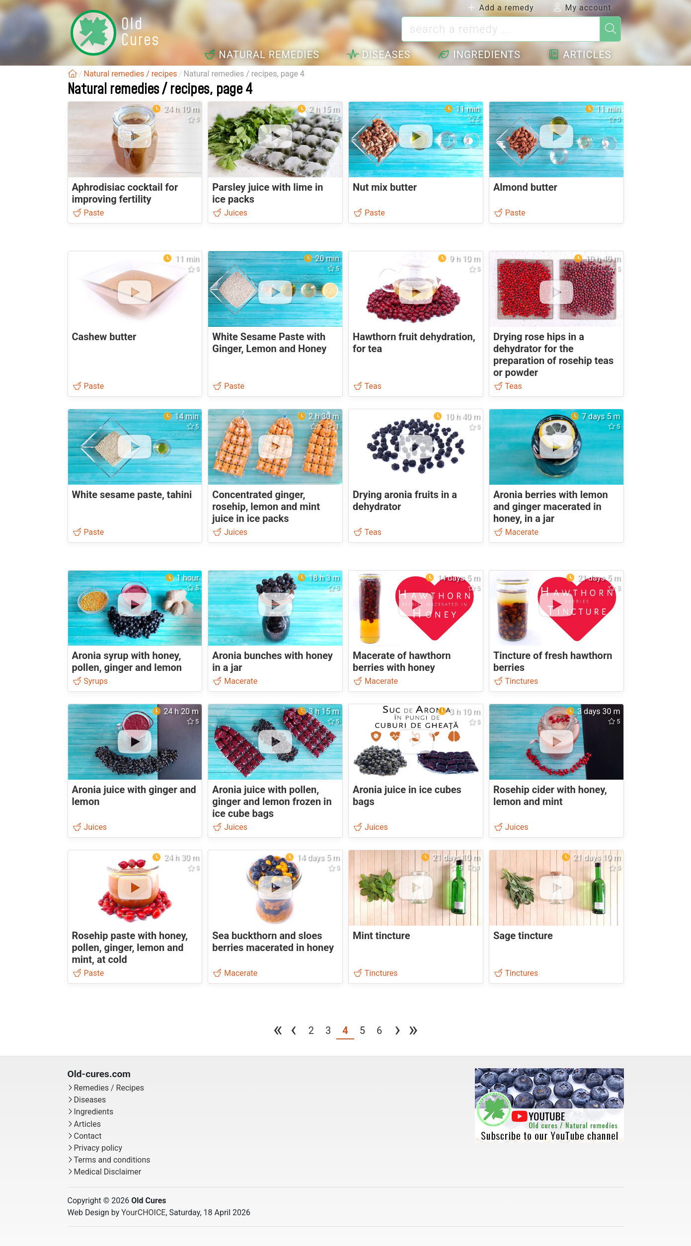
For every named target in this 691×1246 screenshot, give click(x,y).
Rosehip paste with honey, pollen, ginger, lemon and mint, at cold (130, 947)
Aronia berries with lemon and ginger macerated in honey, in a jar (550, 506)
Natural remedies (262, 55)
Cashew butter (104, 337)
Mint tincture (381, 936)
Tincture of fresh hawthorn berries (553, 661)
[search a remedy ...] (500, 29)
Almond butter (525, 187)
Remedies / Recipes (109, 1088)
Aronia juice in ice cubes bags (407, 795)
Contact (88, 1136)
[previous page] (294, 1031)
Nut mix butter (385, 187)
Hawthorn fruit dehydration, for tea (414, 343)
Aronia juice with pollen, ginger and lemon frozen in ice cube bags (271, 801)
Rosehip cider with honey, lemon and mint (550, 795)
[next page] (397, 1031)
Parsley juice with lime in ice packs (267, 193)
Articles (580, 55)
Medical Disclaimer (108, 1171)
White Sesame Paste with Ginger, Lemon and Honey (269, 343)
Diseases (379, 55)
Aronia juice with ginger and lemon (134, 795)
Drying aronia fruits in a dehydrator (405, 501)
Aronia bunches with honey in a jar (272, 661)
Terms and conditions (112, 1160)
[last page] (413, 1031)
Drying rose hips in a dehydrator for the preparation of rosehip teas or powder (553, 354)
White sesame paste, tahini (132, 495)
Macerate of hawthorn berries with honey (402, 661)
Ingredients (479, 55)
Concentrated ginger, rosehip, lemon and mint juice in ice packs (266, 506)
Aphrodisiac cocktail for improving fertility (125, 193)
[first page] (278, 1031)
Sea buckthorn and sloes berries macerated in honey (273, 941)
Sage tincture (523, 936)
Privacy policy (98, 1148)
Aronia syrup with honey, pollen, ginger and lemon (127, 661)
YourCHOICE (143, 1212)
